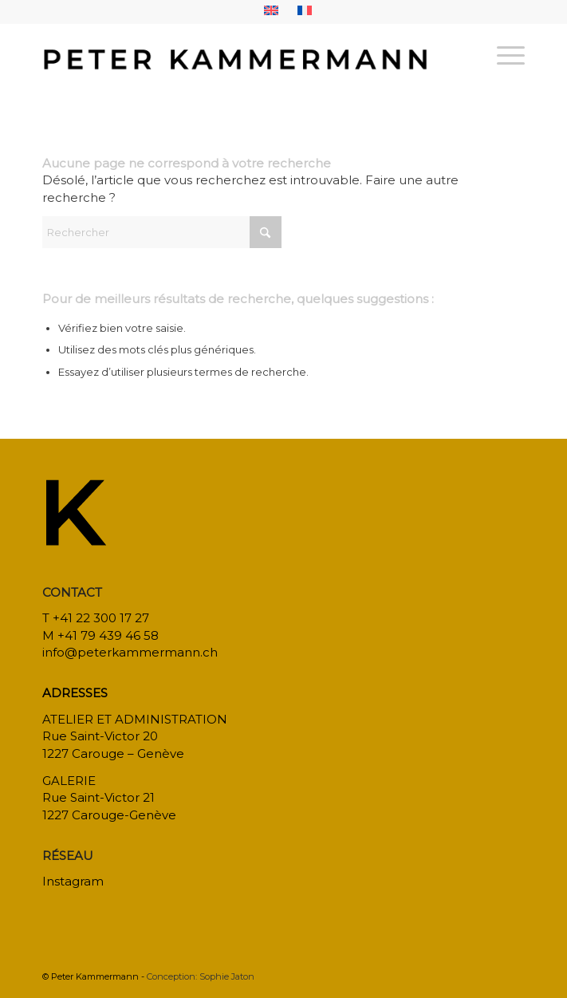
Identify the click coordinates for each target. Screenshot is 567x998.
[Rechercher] (162, 232)
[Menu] (503, 55)
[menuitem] (271, 10)
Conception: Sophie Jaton (200, 976)
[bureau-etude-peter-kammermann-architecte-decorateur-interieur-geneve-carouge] (234, 55)
